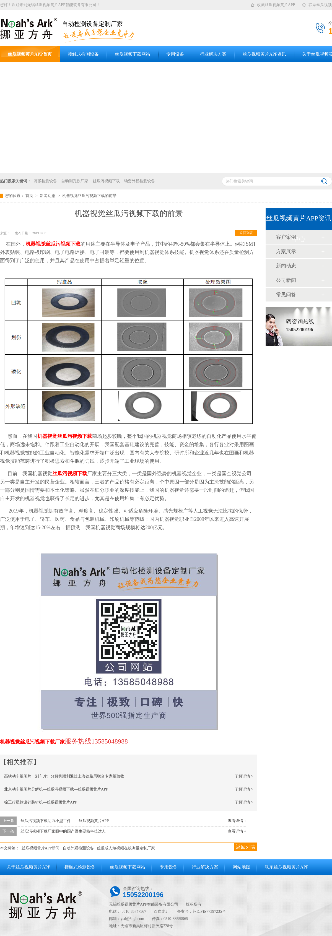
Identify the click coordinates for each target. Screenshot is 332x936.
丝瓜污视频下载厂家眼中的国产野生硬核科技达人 (63, 831)
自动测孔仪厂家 (74, 181)
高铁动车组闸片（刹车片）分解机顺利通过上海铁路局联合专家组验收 (64, 776)
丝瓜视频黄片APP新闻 (41, 848)
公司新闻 (286, 280)
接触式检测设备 (79, 867)
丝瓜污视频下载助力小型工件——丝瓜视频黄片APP (64, 821)
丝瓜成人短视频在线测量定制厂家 (126, 848)
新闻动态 (48, 196)
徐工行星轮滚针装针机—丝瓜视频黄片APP (40, 802)
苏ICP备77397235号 (209, 911)
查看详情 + (237, 821)
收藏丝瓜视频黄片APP (272, 4)
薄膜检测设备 (45, 181)
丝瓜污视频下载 (106, 181)
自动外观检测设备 (78, 848)
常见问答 (286, 294)
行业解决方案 (205, 867)
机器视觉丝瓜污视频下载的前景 (89, 196)
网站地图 (241, 867)
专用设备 (168, 867)
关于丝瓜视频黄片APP (28, 867)
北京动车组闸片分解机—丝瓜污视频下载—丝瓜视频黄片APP (56, 789)
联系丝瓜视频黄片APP (286, 867)
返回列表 (246, 233)
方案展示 (286, 251)
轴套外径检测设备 (139, 181)
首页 (29, 196)
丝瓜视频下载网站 (127, 867)
